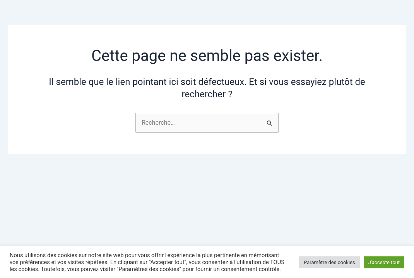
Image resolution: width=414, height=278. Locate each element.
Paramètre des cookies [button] (329, 262)
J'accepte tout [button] (384, 262)
